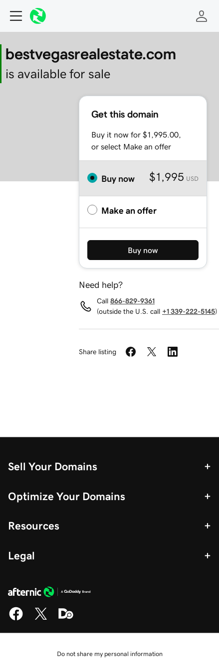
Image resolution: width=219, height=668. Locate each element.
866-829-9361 (132, 300)
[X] (41, 619)
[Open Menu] (12, 16)
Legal (21, 555)
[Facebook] (16, 619)
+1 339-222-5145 (188, 311)
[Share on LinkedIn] (172, 351)
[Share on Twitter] (151, 351)
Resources (33, 525)
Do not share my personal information (110, 654)
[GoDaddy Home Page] (49, 593)
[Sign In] (201, 15)
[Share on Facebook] (130, 351)
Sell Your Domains (52, 466)
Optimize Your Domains (66, 496)
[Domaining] (66, 619)
